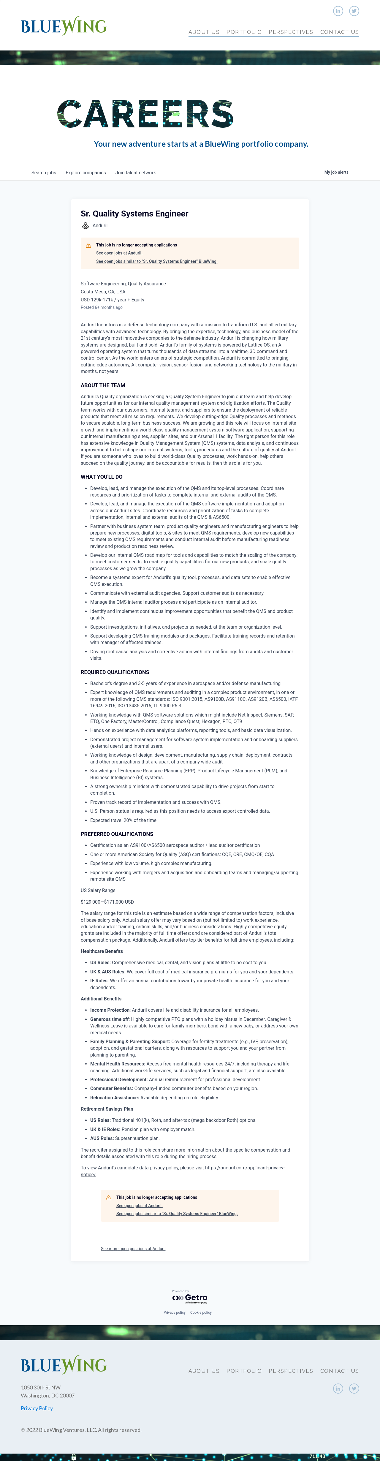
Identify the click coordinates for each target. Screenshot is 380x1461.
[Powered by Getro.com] (190, 1297)
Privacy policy (175, 1312)
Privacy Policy (37, 1408)
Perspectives (291, 32)
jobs (43, 172)
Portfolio (244, 32)
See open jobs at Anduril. (119, 253)
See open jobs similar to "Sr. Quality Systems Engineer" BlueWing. (157, 261)
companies (86, 172)
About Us (204, 32)
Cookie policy (201, 1312)
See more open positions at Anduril (133, 1248)
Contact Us (339, 32)
